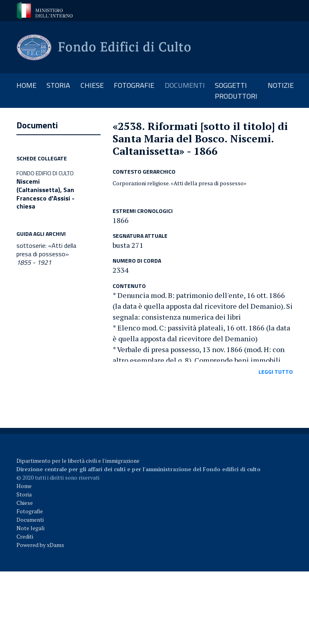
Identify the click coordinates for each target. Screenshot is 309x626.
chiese (92, 85)
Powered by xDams (40, 545)
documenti (185, 85)
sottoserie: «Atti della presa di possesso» (46, 253)
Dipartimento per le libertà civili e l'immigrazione (77, 460)
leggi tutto (276, 371)
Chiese (24, 502)
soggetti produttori (236, 90)
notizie (281, 85)
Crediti (24, 536)
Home (29, 85)
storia (58, 85)
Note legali (30, 528)
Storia (24, 494)
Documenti (30, 519)
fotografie (134, 85)
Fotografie (29, 511)
